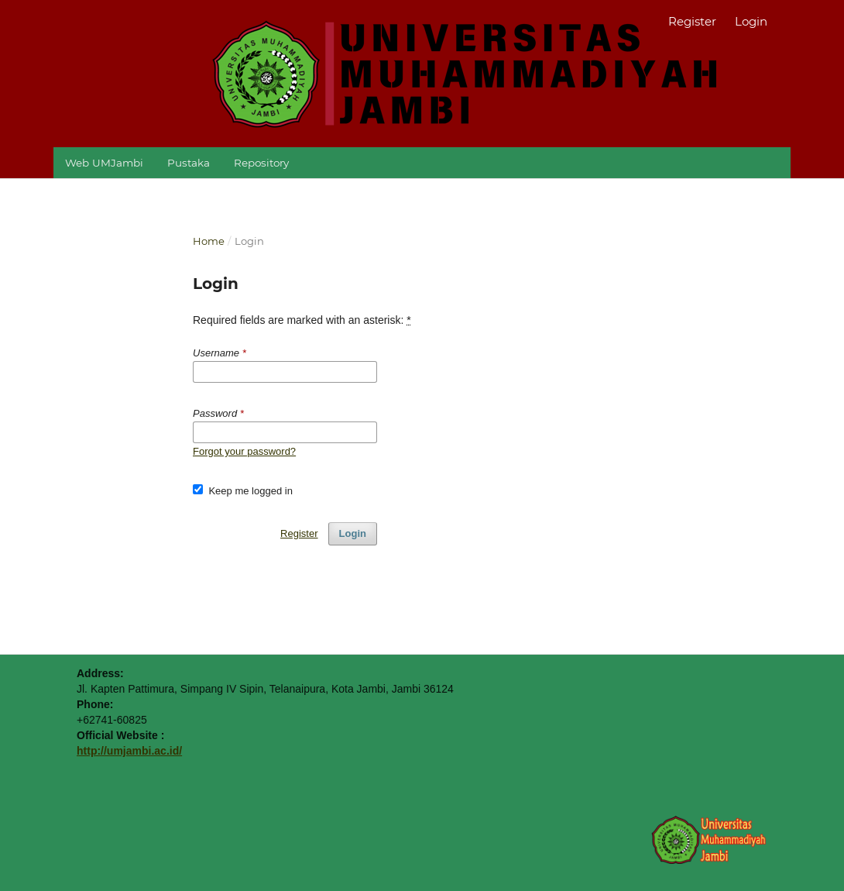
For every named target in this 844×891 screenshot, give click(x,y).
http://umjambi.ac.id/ (129, 751)
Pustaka (188, 163)
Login (751, 21)
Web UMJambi (104, 163)
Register (692, 21)
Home (209, 241)
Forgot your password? (244, 451)
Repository (261, 163)
